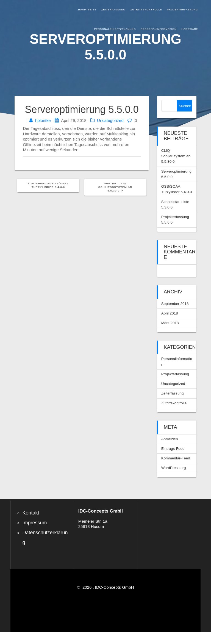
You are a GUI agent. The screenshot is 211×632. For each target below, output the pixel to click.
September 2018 (175, 304)
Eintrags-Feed (173, 449)
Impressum (34, 522)
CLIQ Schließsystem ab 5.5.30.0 (176, 156)
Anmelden (169, 439)
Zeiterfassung (113, 9)
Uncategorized (110, 120)
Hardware (190, 29)
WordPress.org (173, 468)
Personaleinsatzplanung (115, 29)
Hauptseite (87, 9)
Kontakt (30, 513)
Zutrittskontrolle (146, 9)
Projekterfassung (182, 9)
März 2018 (170, 323)
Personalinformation (158, 29)
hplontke (43, 120)
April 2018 (169, 313)
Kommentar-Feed (175, 458)
